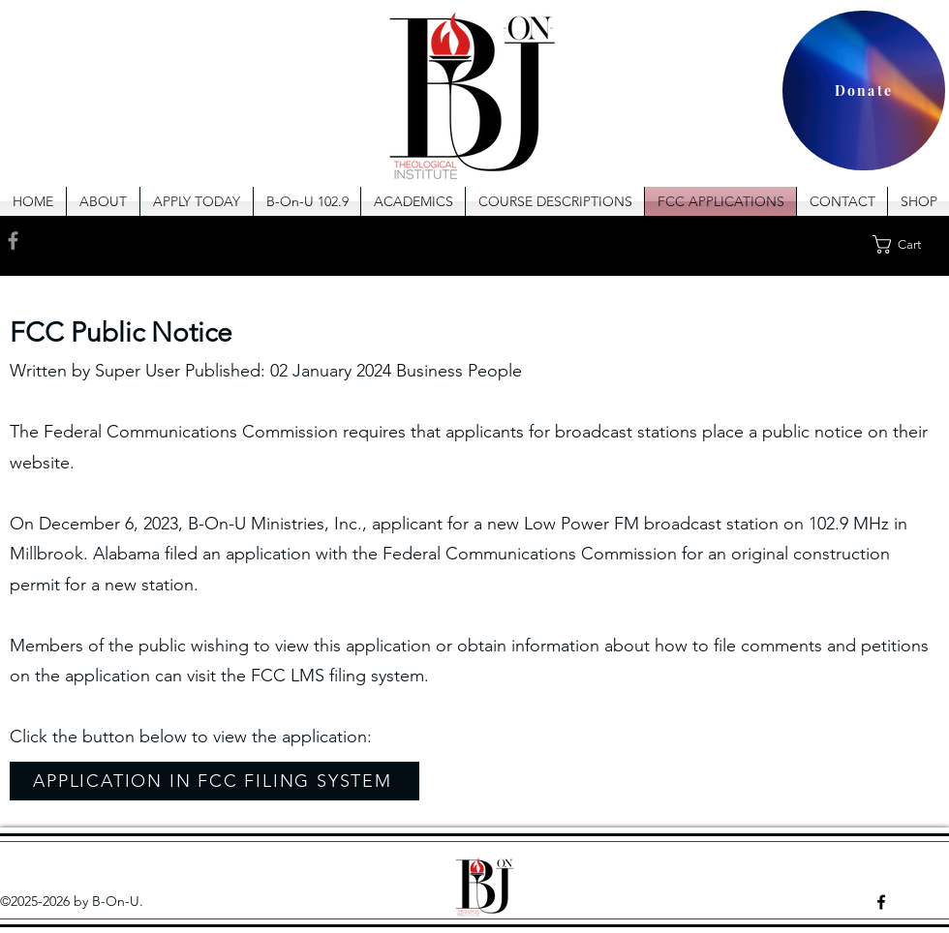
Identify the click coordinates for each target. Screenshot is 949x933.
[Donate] (863, 90)
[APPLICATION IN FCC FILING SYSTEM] (214, 781)
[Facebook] (13, 240)
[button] (413, 201)
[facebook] (881, 902)
